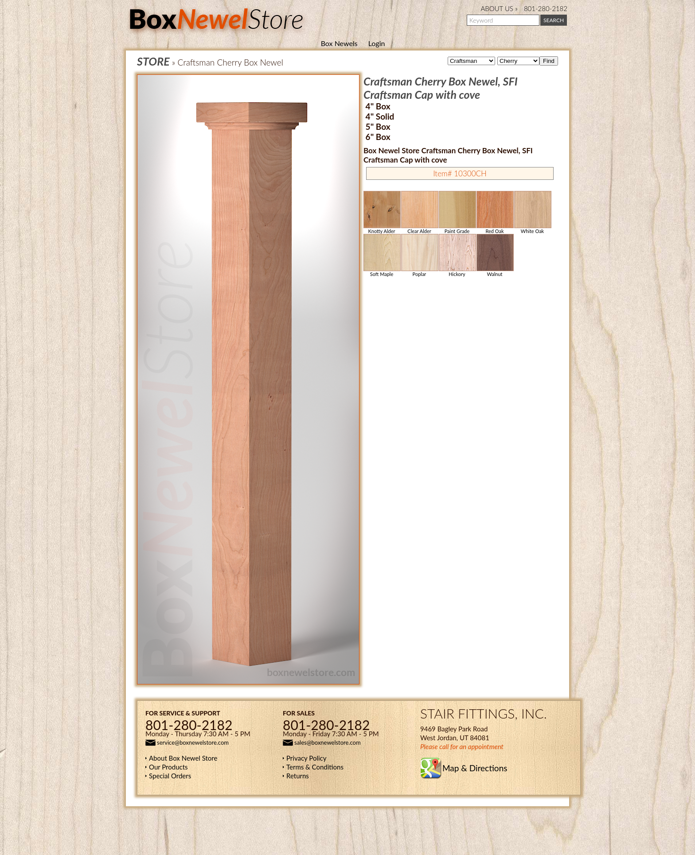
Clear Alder (419, 212)
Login (376, 43)
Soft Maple (381, 255)
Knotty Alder (381, 212)
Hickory (457, 255)
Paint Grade (457, 212)
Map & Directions (474, 768)
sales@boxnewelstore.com (327, 742)
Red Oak (494, 212)
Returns (297, 776)
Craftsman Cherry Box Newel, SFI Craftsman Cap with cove (440, 87)
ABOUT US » (499, 8)
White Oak (532, 212)
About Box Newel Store (183, 758)
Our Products (168, 767)
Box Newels (339, 43)
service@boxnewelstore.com (193, 742)
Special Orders (170, 776)
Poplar (419, 255)
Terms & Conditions (315, 767)
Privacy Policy (306, 758)
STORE (153, 61)
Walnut (494, 255)
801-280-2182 (545, 8)
